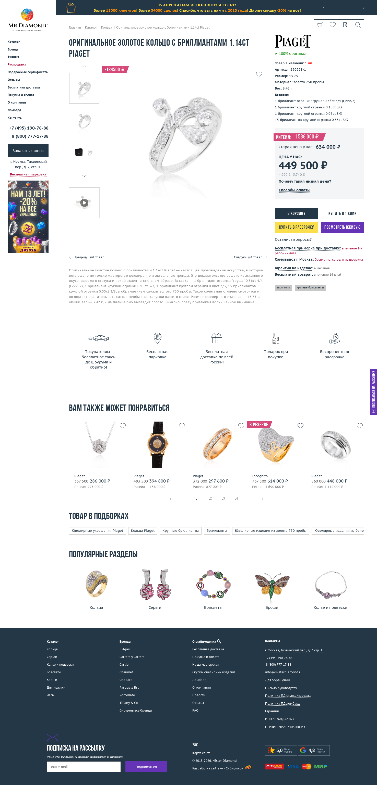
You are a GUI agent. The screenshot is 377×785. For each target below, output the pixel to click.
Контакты (15, 118)
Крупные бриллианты (180, 530)
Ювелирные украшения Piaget (97, 530)
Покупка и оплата (21, 95)
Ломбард (14, 110)
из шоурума (354, 259)
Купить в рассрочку (296, 227)
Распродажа (17, 64)
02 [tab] (210, 499)
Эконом (13, 57)
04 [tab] (236, 499)
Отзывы (14, 80)
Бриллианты (217, 530)
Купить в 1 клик (342, 213)
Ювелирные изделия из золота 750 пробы (271, 530)
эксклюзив (283, 287)
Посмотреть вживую (342, 227)
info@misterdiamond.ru (283, 672)
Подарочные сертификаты (28, 72)
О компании (17, 102)
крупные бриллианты (310, 287)
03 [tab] (223, 499)
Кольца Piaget (143, 530)
